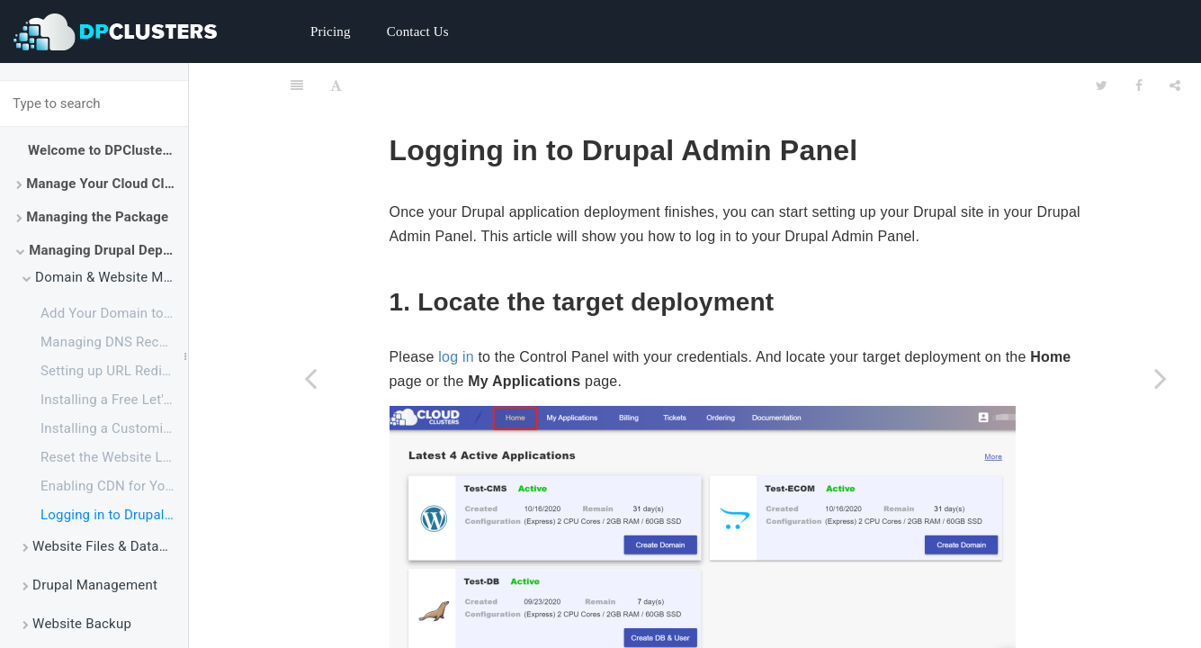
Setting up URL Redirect (113, 371)
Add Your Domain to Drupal (114, 313)
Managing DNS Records (113, 342)
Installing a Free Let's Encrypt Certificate (114, 400)
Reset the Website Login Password (114, 457)
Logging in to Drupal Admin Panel (114, 515)
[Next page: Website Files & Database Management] (1160, 378)
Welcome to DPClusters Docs (108, 150)
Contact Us (418, 31)
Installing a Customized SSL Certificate (114, 428)
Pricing (330, 31)
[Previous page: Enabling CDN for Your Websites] (310, 378)
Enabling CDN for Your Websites (114, 486)
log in (455, 312)
